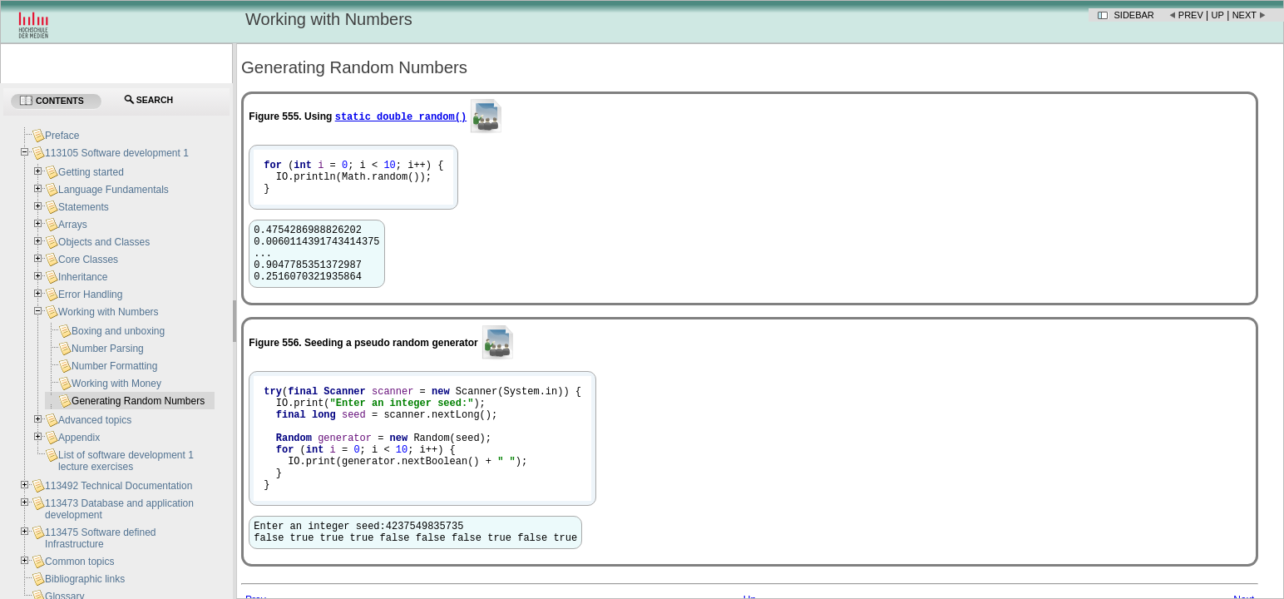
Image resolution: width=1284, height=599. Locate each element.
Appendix (79, 437)
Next (1244, 15)
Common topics (79, 561)
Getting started (91, 172)
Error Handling (90, 294)
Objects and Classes (104, 242)
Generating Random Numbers (138, 401)
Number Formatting (114, 366)
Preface (62, 135)
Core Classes (88, 259)
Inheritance (82, 277)
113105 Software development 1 (117, 153)
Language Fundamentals (113, 190)
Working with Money (116, 383)
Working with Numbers (108, 312)
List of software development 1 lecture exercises (126, 461)
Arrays (72, 224)
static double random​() (401, 116)
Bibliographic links (85, 579)
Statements (83, 207)
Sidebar (1134, 15)
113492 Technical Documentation (118, 486)
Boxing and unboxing (118, 331)
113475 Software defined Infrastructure (100, 538)
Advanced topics (94, 420)
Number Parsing (108, 348)
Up (1218, 15)
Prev (1190, 15)
